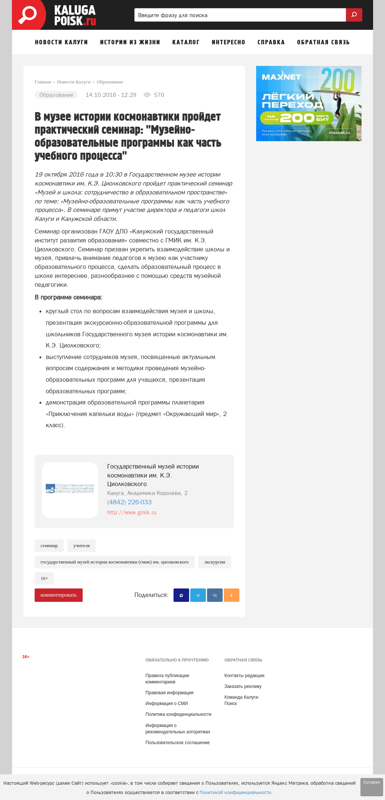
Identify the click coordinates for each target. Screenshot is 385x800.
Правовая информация (170, 692)
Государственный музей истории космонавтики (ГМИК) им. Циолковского (115, 562)
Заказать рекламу (243, 686)
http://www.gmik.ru (131, 512)
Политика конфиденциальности (178, 714)
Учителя (81, 545)
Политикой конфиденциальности (235, 792)
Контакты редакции (244, 675)
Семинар (49, 545)
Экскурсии (214, 562)
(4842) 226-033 (129, 502)
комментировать (59, 595)
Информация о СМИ (167, 703)
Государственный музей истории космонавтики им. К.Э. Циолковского (153, 475)
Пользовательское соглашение (178, 742)
